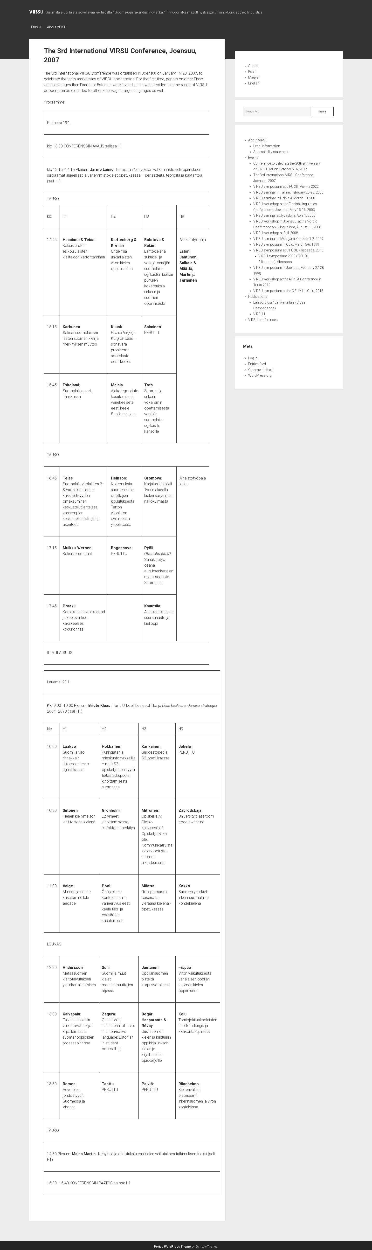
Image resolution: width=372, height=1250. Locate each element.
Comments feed (260, 368)
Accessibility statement (270, 150)
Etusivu (36, 27)
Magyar (254, 76)
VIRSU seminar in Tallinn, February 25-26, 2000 (288, 191)
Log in (252, 357)
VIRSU (36, 12)
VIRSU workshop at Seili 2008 (275, 231)
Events (253, 156)
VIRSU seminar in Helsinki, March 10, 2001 (285, 197)
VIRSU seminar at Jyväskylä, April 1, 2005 (284, 214)
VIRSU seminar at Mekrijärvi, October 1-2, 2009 (288, 237)
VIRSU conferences (263, 318)
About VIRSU (59, 27)
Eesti (251, 70)
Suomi (253, 64)
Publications (257, 295)
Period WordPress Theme (172, 1245)
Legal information (266, 144)
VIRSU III (259, 312)
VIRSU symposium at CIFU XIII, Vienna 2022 (286, 185)
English (253, 82)
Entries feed (257, 362)
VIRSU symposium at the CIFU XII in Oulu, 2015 (288, 289)
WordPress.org (260, 374)
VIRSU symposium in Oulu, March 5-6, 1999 (286, 243)
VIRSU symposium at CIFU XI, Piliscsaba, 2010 (288, 249)
